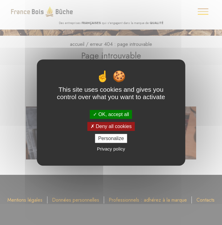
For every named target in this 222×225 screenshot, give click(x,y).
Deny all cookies (111, 126)
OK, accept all (111, 114)
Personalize (111, 138)
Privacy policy (111, 148)
